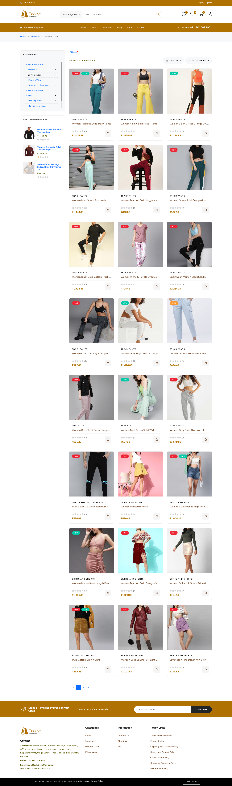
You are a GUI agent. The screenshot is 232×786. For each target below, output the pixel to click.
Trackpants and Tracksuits (89, 502)
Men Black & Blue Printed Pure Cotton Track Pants (100, 506)
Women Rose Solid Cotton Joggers (91, 430)
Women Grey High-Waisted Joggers (141, 353)
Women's (32, 69)
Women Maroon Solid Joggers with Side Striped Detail (151, 200)
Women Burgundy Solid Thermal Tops (49, 148)
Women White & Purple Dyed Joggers (142, 276)
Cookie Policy (97, 781)
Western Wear (34, 80)
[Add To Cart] (108, 133)
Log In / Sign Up (205, 3)
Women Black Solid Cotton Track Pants (94, 276)
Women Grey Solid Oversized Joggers (191, 430)
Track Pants (79, 119)
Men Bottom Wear (37, 106)
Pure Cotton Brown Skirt (86, 659)
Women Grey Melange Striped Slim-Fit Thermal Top (49, 167)
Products (35, 36)
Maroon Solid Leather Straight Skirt (141, 659)
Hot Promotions (36, 64)
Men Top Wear (35, 101)
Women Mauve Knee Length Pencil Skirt (94, 583)
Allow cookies (191, 782)
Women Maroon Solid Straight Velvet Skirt (144, 583)
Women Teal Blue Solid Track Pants (91, 123)
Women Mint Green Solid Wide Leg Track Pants (98, 200)
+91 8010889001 (30, 3)
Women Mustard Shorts (134, 506)
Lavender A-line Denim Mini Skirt (188, 659)
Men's (31, 95)
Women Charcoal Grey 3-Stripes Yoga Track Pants (100, 353)
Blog (119, 27)
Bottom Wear (34, 75)
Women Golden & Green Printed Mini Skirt (193, 583)
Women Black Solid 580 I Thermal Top (49, 131)
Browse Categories (33, 27)
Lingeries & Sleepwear (38, 85)
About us (107, 27)
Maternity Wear (35, 90)
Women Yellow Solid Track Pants (139, 123)
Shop (94, 27)
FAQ (129, 27)
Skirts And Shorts (132, 502)
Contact (141, 27)
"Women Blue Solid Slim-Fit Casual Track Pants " (196, 353)
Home (83, 27)
